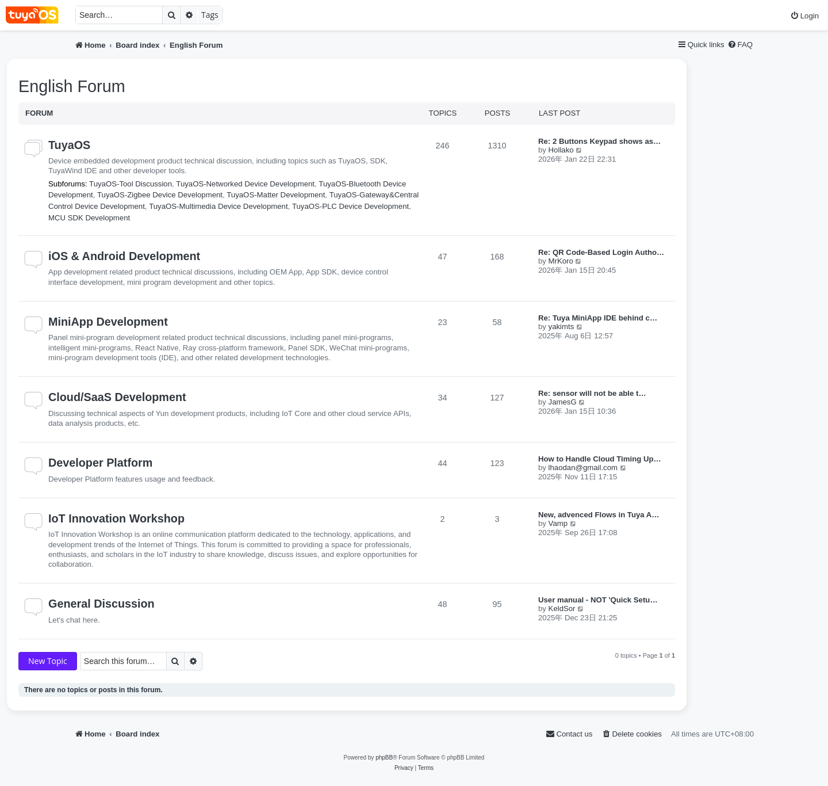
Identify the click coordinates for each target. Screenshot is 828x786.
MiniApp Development (108, 321)
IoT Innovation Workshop (116, 518)
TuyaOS (69, 145)
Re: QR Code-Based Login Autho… (601, 252)
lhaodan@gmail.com (583, 467)
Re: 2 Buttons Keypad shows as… (599, 141)
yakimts (561, 326)
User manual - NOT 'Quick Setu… (598, 600)
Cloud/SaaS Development (117, 397)
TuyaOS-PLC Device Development (350, 206)
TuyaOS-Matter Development (276, 194)
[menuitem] (804, 15)
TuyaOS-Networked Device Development (245, 184)
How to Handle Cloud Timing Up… (599, 459)
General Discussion (101, 603)
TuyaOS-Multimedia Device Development (218, 206)
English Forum (71, 86)
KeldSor (562, 608)
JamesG (563, 402)
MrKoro (561, 261)
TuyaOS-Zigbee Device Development (160, 194)
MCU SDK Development (89, 217)
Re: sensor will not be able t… (592, 393)
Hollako (561, 150)
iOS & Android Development (124, 256)
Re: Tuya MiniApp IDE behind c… (597, 318)
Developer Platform (100, 462)
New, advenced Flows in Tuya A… (599, 514)
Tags (209, 14)
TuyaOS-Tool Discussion (130, 184)
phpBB (384, 757)
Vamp (558, 523)
